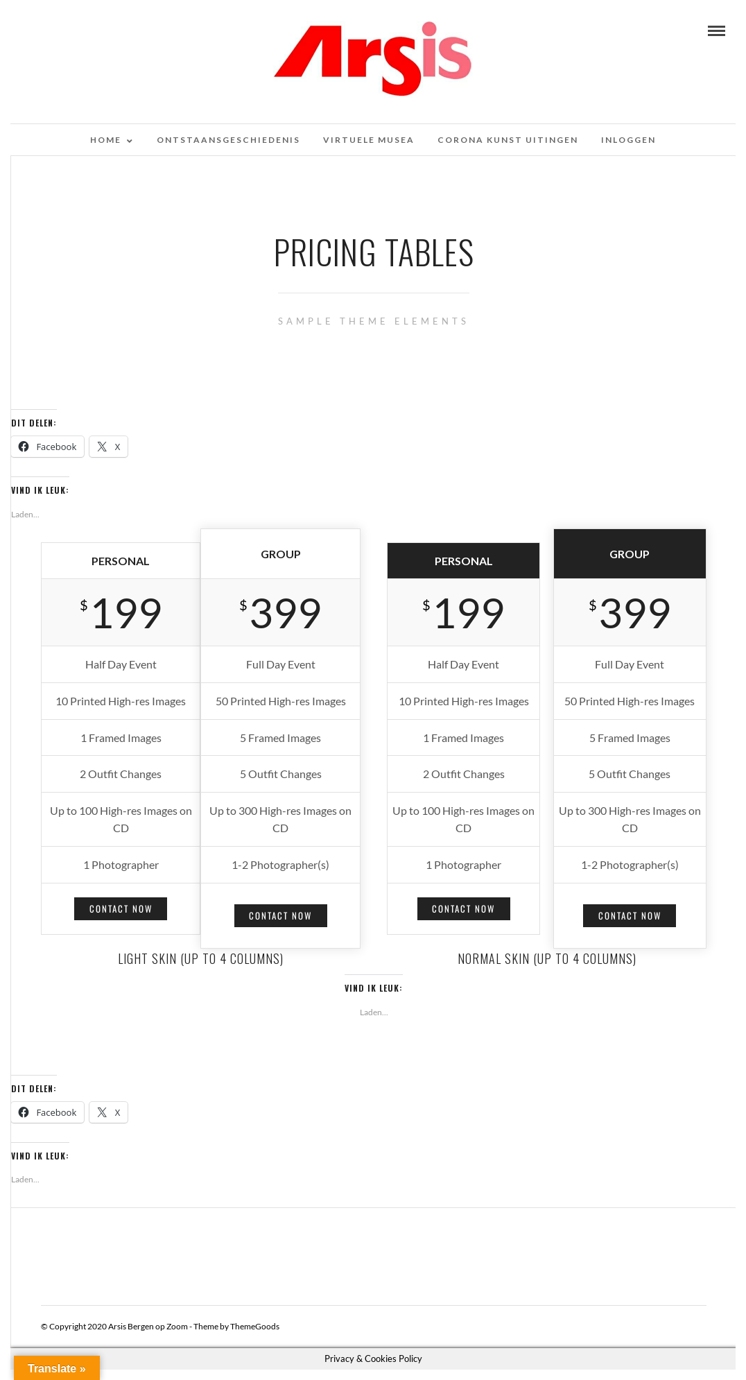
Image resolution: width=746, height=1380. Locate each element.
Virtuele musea (369, 140)
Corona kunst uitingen (507, 140)
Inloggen (628, 140)
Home (105, 140)
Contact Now (121, 908)
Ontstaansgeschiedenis (228, 140)
